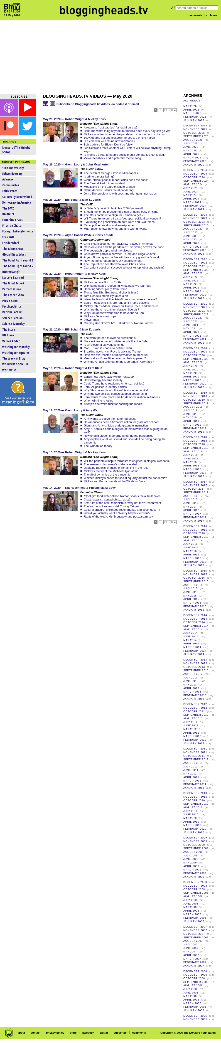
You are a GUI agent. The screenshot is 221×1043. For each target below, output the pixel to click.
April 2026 (191, 109)
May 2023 (190, 239)
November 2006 (195, 974)
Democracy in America (16, 202)
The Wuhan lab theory (98, 446)
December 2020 (195, 348)
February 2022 (194, 294)
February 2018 (194, 472)
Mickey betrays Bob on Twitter (103, 282)
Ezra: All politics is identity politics (105, 387)
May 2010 (190, 818)
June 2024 (190, 191)
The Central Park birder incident (104, 183)
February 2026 (194, 116)
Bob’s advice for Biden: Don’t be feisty (108, 144)
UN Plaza (8, 335)
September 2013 (196, 670)
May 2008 (190, 907)
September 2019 (196, 403)
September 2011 (196, 759)
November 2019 (195, 396)
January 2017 (193, 520)
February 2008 (194, 917)
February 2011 (194, 784)
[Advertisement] (18, 480)
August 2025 (193, 139)
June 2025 (190, 146)
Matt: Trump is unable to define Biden (108, 348)
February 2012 (194, 739)
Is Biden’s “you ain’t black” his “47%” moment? (113, 208)
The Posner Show (13, 295)
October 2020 (194, 355)
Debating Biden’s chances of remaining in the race (116, 467)
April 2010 (191, 821)
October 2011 (194, 756)
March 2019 (192, 424)
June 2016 (190, 547)
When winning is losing (98, 400)
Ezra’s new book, (109, 376)
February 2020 (194, 383)
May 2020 (190, 373)
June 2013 (190, 681)
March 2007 (192, 958)
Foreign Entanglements (17, 231)
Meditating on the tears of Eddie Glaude (109, 186)
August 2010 (193, 807)
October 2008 (194, 889)
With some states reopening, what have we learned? (117, 285)
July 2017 (190, 499)
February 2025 (194, 161)
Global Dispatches (14, 254)
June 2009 (190, 859)
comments (195, 15)
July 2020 (190, 366)
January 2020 (193, 387)
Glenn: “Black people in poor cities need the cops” (116, 180)
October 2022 (194, 266)
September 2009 (196, 848)
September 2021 (196, 314)
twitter (104, 1032)
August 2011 (193, 763)
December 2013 (195, 659)
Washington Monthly (16, 347)
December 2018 (195, 437)
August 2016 (193, 540)
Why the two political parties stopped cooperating (115, 393)
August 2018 (193, 451)
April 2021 (191, 332)
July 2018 (190, 455)
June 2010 (190, 814)
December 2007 (195, 926)
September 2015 (196, 581)
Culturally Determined (17, 197)
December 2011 (195, 748)
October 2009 (194, 844)
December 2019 (195, 392)
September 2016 (196, 536)
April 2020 (191, 376)
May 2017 (190, 506)
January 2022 (193, 298)
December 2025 (195, 125)
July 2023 (190, 232)
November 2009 (195, 841)
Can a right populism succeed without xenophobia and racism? (124, 267)
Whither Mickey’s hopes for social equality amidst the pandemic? (125, 478)
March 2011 (192, 780)
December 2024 (195, 170)
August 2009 (193, 852)
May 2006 (190, 996)
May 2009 (190, 862)
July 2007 (190, 944)
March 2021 (192, 335)
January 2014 (193, 654)
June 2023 (190, 236)
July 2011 (190, 766)
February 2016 (194, 561)
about (21, 1032)
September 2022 (196, 270)
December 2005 (195, 1015)
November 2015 (195, 574)
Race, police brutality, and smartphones (109, 225)
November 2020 (195, 351)
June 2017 (190, 503)
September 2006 (196, 982)
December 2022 (195, 259)
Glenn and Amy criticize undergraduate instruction (116, 425)
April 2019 (191, 421)
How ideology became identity (103, 380)
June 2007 (190, 948)
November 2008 (195, 885)
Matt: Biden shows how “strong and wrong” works (115, 228)
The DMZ (8, 208)
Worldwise (9, 370)
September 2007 (196, 937)
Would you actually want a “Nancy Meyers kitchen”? (117, 513)
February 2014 (194, 650)
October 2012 (194, 711)
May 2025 (190, 150)
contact (35, 1032)
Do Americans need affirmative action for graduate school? (121, 422)
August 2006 (193, 985)
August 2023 (193, 228)
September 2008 (196, 892)
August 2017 (193, 496)
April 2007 (191, 955)
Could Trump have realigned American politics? (114, 383)
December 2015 (195, 570)
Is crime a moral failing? (99, 176)
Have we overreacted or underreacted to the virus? (116, 355)
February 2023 (194, 250)
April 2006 (191, 999)
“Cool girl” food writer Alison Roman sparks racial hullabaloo (122, 496)
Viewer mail (91, 319)
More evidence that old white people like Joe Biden (116, 341)
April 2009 (191, 866)
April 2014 (191, 643)
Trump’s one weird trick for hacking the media (113, 404)
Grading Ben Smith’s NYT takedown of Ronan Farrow (118, 323)
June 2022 (190, 280)
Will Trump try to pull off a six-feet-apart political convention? (122, 218)
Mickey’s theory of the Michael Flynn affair (111, 471)
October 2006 (194, 978)
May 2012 (190, 729)
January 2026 (193, 120)
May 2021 (190, 328)
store (73, 1032)
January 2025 (193, 164)
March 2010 (192, 825)
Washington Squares (15, 352)
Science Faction (12, 318)
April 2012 (191, 732)
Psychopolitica (11, 306)
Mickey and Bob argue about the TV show (114, 481)
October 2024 (194, 177)
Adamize (8, 179)
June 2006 (190, 992)
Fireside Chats (11, 225)
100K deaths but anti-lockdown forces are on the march (119, 137)
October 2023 (194, 221)
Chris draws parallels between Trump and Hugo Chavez (120, 254)
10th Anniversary (13, 168)
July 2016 (190, 543)
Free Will (8, 237)
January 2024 (193, 209)
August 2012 (193, 718)
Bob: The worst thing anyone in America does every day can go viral (127, 131)
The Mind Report (13, 283)
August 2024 (193, 184)
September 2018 (196, 447)
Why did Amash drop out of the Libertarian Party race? (119, 361)
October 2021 (194, 310)
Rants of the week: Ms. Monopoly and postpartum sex (118, 516)
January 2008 (193, 921)
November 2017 (195, 485)
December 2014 (195, 615)
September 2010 (196, 803)
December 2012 (195, 704)
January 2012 (193, 743)
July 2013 (190, 677)
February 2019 (194, 428)
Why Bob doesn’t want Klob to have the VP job (114, 313)
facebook (88, 1032)
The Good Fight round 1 (17, 260)
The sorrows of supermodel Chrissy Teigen (111, 506)
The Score (8, 329)
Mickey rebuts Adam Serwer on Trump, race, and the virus (121, 306)
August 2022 (193, 273)
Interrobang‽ (11, 271)
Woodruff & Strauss (15, 364)
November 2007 (195, 930)
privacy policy (55, 1032)
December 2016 (195, 526)
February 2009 (194, 873)
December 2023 (195, 214)
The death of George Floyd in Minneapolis (111, 173)
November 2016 (195, 529)
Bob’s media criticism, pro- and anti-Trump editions (116, 302)
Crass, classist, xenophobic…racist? (107, 499)
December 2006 (195, 971)
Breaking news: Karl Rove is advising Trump (112, 351)
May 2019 (190, 417)
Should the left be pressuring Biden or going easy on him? (121, 211)
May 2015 (190, 595)
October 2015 (194, 577)
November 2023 (195, 218)
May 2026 (190, 106)
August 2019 (193, 406)
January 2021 (193, 342)
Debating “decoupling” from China (105, 289)
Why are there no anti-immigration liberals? (111, 309)
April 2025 (191, 154)
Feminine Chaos (12, 219)
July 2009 (190, 855)
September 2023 (196, 225)
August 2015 (193, 585)
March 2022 (192, 291)
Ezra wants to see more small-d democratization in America (122, 397)
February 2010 (194, 828)
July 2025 (190, 143)
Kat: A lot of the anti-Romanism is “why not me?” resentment (122, 503)
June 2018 (190, 458)
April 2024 (191, 198)
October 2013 (194, 667)
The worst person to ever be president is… (111, 338)
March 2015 (192, 602)
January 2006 (193, 1010)
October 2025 (194, 132)
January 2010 (193, 832)
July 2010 (190, 811)
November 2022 (195, 262)
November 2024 (195, 173)
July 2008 (190, 900)
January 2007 (193, 965)
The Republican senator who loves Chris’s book (114, 264)
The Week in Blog (13, 358)
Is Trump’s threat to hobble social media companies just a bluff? (124, 154)
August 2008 (193, 896)
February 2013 (194, 695)
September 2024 (196, 180)
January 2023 (193, 253)
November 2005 (195, 1019)
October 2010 (194, 800)
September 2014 (196, 625)
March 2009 (192, 869)
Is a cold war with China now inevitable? (109, 141)
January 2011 (193, 788)
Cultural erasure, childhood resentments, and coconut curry (122, 509)
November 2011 (195, 752)
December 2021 (195, 303)
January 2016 (193, 565)
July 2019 (190, 410)
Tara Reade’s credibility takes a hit (106, 296)
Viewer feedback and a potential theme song (112, 158)
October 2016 (194, 533)
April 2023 (191, 243)
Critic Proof (9, 191)
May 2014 (190, 640)
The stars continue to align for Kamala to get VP (114, 215)
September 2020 (196, 359)
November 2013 (195, 663)
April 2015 (191, 599)
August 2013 (193, 674)
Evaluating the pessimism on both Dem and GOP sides (119, 222)
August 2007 (193, 940)
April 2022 (191, 287)
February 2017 (194, 517)
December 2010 (195, 793)
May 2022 (190, 284)
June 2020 (190, 369)
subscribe (120, 1032)
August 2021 (193, 317)
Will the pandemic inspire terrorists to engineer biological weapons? (127, 461)
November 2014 (195, 618)
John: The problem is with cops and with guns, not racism (120, 193)
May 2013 (190, 684)
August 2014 (193, 629)
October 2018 (194, 444)
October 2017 (194, 488)
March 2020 (192, 380)
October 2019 (194, 399)
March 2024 (192, 202)
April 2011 (191, 777)
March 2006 (192, 1003)
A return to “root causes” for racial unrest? (110, 127)
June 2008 (190, 903)
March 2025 (192, 157)
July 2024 (190, 188)
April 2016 (191, 554)
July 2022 (190, 277)
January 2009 (193, 876)
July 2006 (190, 989)
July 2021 (190, 321)
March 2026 (192, 113)
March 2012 (192, 736)
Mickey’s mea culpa (100, 316)
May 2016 (190, 551)
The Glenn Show (12, 249)
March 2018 (192, 469)
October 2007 (194, 933)
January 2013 (193, 699)
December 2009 (195, 837)
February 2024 (194, 205)
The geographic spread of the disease (108, 250)
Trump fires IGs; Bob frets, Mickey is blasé (111, 292)
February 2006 (194, 1006)
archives (211, 15)
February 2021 (194, 339)
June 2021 (190, 325)
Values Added (11, 341)
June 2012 (190, 725)
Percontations (11, 289)
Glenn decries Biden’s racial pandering (108, 190)
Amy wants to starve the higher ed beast (109, 418)
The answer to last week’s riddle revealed (110, 464)
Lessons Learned (13, 277)
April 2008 (191, 910)
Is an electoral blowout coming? (104, 344)
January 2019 (193, 431)
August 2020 (193, 362)
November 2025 (195, 129)
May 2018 (190, 462)
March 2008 (192, 914)
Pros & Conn (9, 300)
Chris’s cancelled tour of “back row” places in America (118, 243)
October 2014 (194, 622)
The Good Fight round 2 (17, 266)
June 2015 (190, 592)
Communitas (10, 185)
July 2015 (190, 588)
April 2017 (191, 510)
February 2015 (194, 606)
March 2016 (192, 558)
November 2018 (195, 440)
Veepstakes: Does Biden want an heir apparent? (115, 358)
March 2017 (192, 513)
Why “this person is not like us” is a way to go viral (116, 390)
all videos (191, 100)
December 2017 (195, 481)
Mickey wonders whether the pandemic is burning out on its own (125, 134)
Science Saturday (13, 323)
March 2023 (192, 246)
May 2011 (190, 773)
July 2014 (190, 632)
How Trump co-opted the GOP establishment (112, 260)
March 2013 (192, 691)
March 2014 (192, 647)
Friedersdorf (10, 243)
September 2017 (196, 492)
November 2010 (195, 796)
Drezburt (8, 214)
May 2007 (190, 951)
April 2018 (191, 465)
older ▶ (170, 110)
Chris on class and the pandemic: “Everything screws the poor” (124, 247)
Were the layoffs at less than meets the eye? (120, 299)
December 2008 (195, 882)
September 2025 (196, 136)
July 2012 (190, 722)
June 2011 (190, 770)
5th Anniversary (12, 173)
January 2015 (193, 609)
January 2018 (193, 476)
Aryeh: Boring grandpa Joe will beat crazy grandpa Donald (121, 257)
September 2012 (196, 714)
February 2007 (194, 962)
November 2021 (195, 307)
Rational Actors (12, 312)
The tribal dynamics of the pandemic (107, 474)
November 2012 (195, 707)
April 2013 (191, 688)
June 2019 (190, 414)
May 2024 (190, 195)
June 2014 (190, 636)
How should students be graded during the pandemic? (118, 435)
